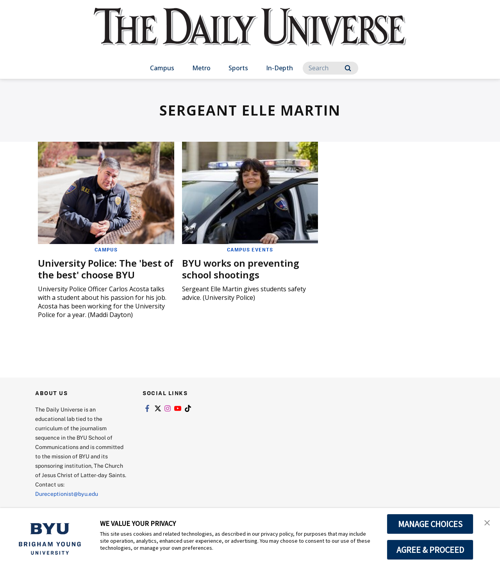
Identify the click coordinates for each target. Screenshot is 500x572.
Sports (238, 68)
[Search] (330, 68)
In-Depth (279, 68)
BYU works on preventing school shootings (240, 269)
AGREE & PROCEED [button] (430, 549)
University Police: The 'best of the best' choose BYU (105, 269)
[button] (487, 522)
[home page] (250, 35)
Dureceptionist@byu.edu (66, 493)
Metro (201, 68)
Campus (162, 68)
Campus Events (250, 249)
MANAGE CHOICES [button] (430, 524)
